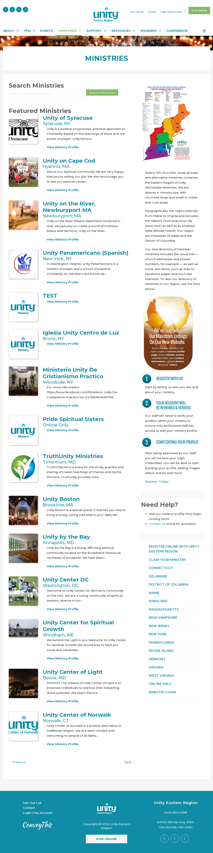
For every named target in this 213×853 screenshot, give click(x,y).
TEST (50, 295)
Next (129, 762)
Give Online (199, 10)
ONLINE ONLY (160, 684)
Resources (121, 31)
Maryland (158, 601)
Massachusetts (164, 609)
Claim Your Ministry (167, 560)
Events (46, 31)
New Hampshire (163, 617)
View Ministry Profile (63, 147)
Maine (154, 593)
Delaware (158, 576)
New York (158, 634)
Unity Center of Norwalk (77, 714)
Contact (151, 11)
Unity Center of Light (73, 672)
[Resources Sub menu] (133, 31)
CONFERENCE (177, 31)
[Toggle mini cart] (185, 11)
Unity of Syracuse (68, 118)
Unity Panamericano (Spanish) (85, 252)
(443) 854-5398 (175, 812)
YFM (27, 31)
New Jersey (159, 626)
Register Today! (156, 481)
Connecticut (161, 568)
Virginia (156, 667)
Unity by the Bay (66, 536)
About (8, 31)
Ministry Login (162, 692)
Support (94, 31)
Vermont (157, 659)
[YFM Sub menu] (33, 31)
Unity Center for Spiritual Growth (78, 625)
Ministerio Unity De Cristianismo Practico (73, 373)
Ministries (68, 31)
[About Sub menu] (17, 31)
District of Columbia (168, 584)
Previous (17, 762)
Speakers (148, 31)
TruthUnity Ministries (73, 456)
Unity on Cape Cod (69, 160)
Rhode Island (161, 651)
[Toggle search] (204, 31)
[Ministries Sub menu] (80, 31)
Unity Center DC (66, 579)
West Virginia (161, 676)
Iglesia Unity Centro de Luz (81, 332)
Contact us (157, 524)
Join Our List (137, 11)
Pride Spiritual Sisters (73, 419)
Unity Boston (61, 499)
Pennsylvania (161, 642)
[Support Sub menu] (105, 31)
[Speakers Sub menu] (159, 31)
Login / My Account (170, 11)
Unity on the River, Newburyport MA (69, 206)
